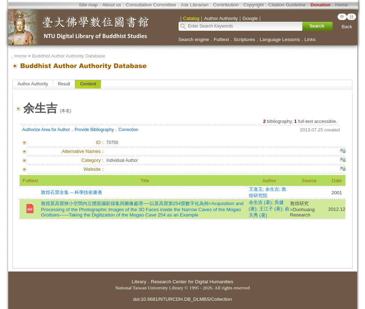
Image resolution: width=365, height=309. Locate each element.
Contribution (226, 5)
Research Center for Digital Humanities (192, 281)
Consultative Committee (151, 5)
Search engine (194, 39)
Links (309, 39)
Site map (88, 5)
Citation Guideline (287, 5)
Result (64, 83)
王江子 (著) (270, 208)
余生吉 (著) (260, 202)
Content (88, 83)
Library (139, 281)
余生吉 (272, 189)
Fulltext (221, 39)
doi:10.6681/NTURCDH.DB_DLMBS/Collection (182, 299)
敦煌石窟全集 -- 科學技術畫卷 (71, 192)
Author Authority (32, 83)
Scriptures (244, 39)
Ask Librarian (195, 5)
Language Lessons (279, 39)
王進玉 (256, 189)
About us (111, 5)
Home (341, 5)
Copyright (253, 5)
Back (346, 26)
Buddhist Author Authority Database (68, 56)
